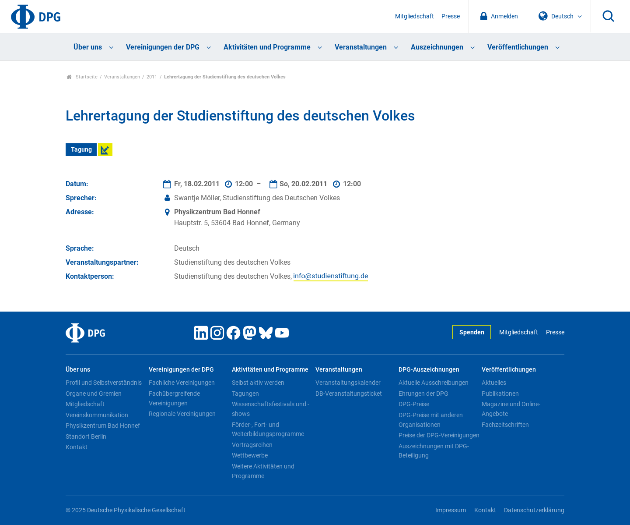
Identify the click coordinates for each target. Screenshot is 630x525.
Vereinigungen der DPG (163, 47)
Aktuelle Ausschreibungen (434, 382)
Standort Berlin (86, 436)
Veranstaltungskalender (348, 382)
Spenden (471, 332)
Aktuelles (494, 382)
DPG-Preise (414, 404)
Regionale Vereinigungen (182, 413)
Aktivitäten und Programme (267, 47)
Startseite (82, 77)
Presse (450, 16)
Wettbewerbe (250, 455)
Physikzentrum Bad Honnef (103, 425)
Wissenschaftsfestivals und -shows (270, 409)
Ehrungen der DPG (423, 393)
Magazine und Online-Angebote (511, 409)
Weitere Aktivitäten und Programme (263, 471)
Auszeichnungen (437, 47)
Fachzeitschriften (505, 424)
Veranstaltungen (361, 47)
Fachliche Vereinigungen (182, 382)
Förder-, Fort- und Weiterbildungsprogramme (268, 429)
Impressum (450, 510)
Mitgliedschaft (414, 16)
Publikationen (500, 393)
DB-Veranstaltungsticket (348, 393)
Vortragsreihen (252, 444)
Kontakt (77, 447)
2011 (152, 77)
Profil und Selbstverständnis (104, 382)
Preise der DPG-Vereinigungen (439, 435)
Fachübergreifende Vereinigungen (174, 398)
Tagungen (245, 393)
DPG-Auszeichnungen (429, 369)
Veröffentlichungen (517, 47)
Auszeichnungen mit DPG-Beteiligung (434, 451)
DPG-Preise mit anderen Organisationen (431, 419)
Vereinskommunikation (97, 415)
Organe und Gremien (94, 393)
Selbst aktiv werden (258, 382)
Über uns (88, 47)
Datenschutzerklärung (534, 510)
